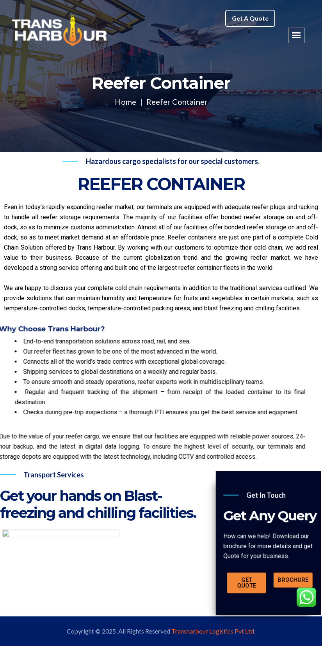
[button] (259, 559)
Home (125, 101)
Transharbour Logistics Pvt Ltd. (213, 631)
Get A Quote (250, 18)
